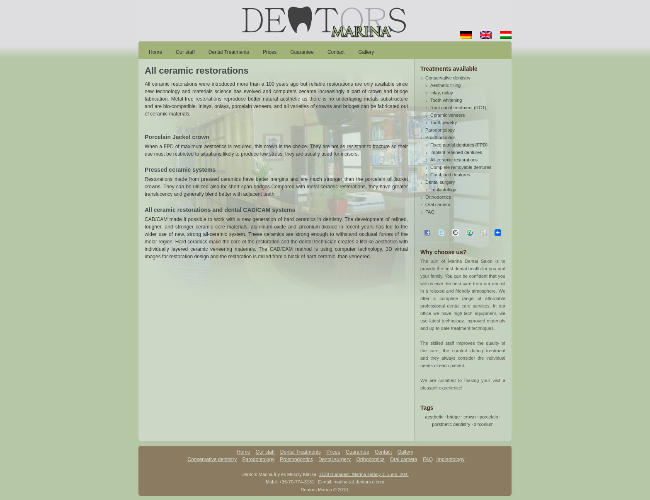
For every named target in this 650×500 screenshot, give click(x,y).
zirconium (484, 424)
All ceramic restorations (454, 159)
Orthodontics (438, 197)
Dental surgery (440, 182)
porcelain (489, 416)
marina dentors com (359, 481)
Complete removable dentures (460, 167)
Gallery (366, 52)
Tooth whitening (446, 100)
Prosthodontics (440, 137)
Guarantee (302, 52)
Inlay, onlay (441, 92)
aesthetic (434, 416)
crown (469, 416)
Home (155, 52)
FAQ (429, 211)
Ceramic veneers (447, 115)
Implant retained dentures (456, 152)
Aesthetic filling (445, 85)
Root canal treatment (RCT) (458, 107)
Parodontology (440, 129)
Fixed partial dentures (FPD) (459, 144)
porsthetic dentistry (451, 424)
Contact (335, 52)
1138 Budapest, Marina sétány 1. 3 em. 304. (363, 474)
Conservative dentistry (448, 77)
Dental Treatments (229, 52)
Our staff (185, 52)
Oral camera (438, 204)
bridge (453, 416)
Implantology (443, 189)
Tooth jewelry (443, 122)
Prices (269, 52)
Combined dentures (450, 174)
